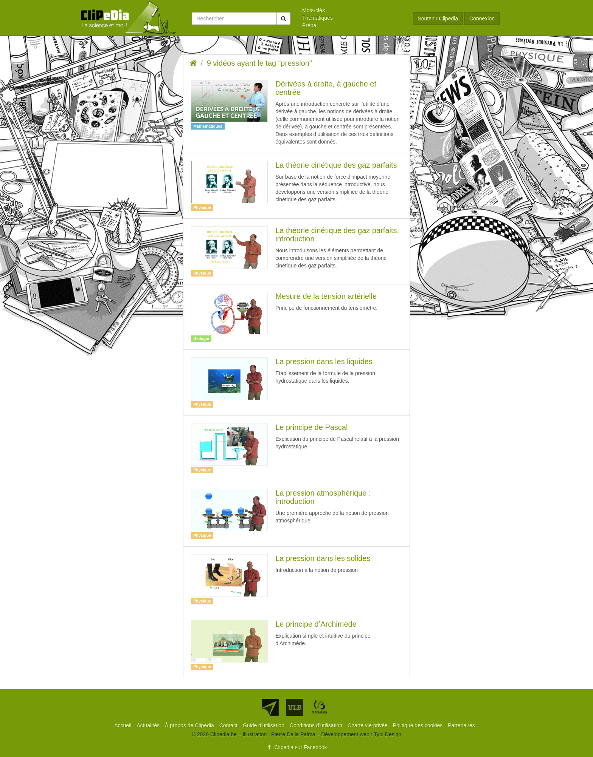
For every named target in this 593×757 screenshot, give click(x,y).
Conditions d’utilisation (317, 725)
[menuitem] (352, 10)
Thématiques (317, 18)
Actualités (149, 725)
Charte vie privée (368, 725)
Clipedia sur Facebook (296, 747)
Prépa (309, 25)
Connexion (482, 18)
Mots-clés (313, 10)
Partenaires (461, 725)
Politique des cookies (418, 725)
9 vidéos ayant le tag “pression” (259, 63)
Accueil (123, 725)
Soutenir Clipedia (438, 18)
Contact (229, 725)
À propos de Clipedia (190, 725)
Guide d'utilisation (264, 725)
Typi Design (387, 734)
